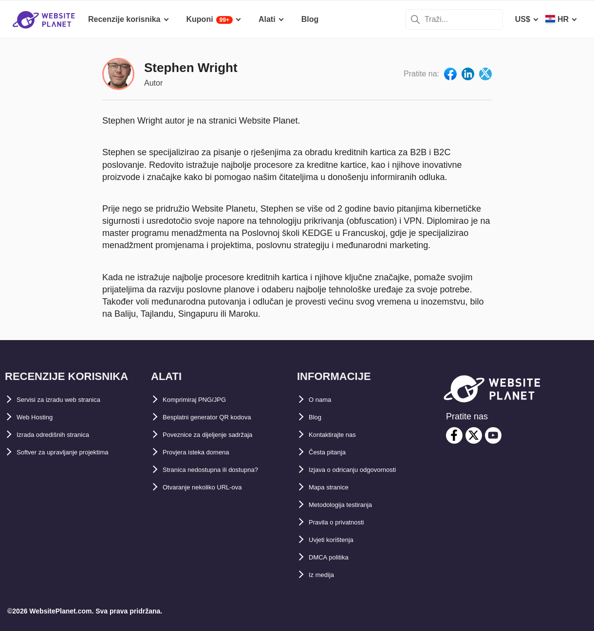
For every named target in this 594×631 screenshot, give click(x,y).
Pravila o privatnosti (346, 522)
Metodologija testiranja (351, 505)
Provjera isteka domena (206, 452)
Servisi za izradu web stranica (72, 400)
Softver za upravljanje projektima (78, 452)
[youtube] (493, 435)
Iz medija (325, 575)
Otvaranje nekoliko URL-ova (214, 487)
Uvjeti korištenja (339, 540)
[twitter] (473, 435)
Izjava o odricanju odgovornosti (367, 470)
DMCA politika (335, 557)
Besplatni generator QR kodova (221, 417)
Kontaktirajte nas (340, 435)
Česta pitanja (333, 452)
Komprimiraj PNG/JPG (204, 400)
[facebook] (454, 435)
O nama (323, 400)
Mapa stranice (335, 487)
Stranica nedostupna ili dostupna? (226, 470)
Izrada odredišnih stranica (65, 435)
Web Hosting (40, 417)
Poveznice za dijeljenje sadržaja (221, 435)
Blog (317, 417)
